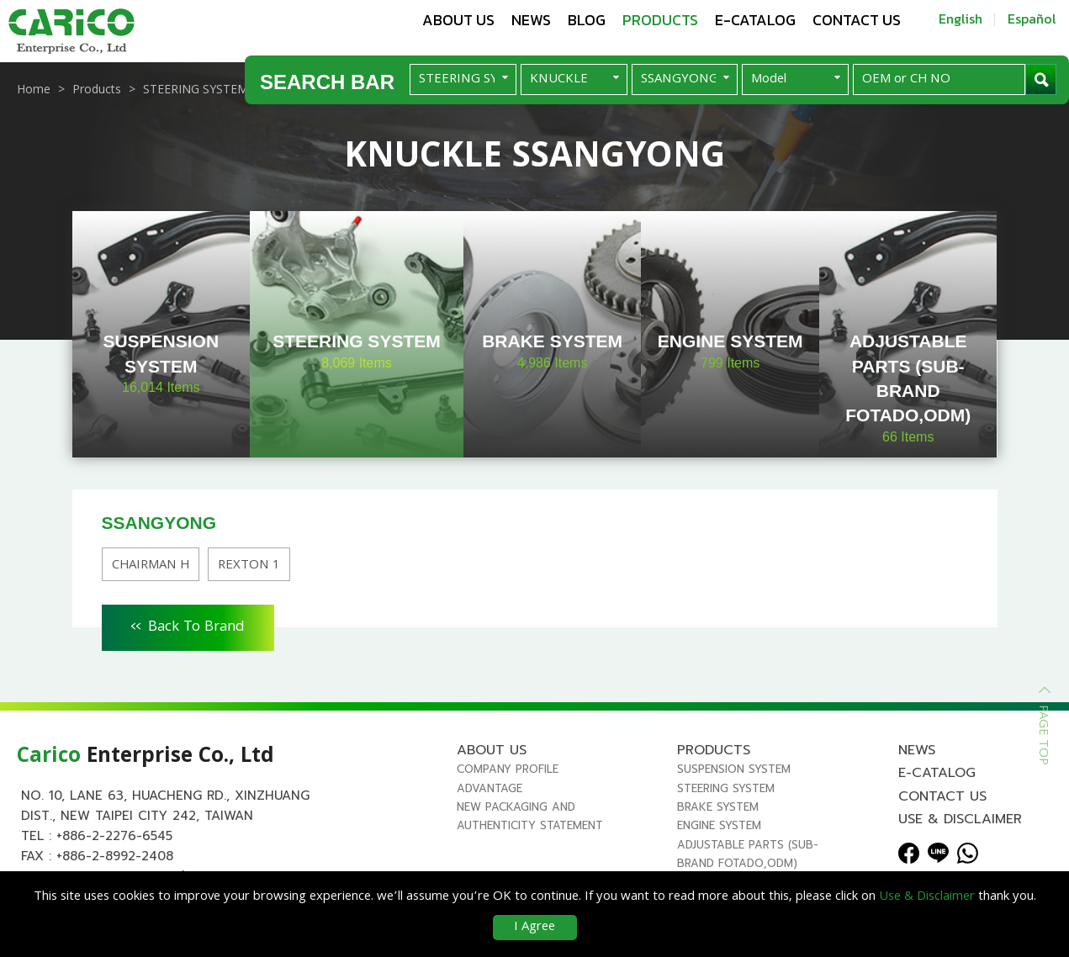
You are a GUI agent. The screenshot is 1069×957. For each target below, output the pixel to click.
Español (1032, 18)
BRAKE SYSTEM (718, 807)
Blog (587, 19)
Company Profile (507, 769)
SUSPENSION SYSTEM (734, 769)
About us (458, 19)
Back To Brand (188, 625)
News (531, 19)
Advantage (489, 788)
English (960, 18)
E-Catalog (755, 19)
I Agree (534, 927)
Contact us (856, 19)
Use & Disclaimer (960, 819)
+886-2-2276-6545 (114, 836)
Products (660, 19)
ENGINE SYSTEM (719, 825)
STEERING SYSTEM (726, 788)
